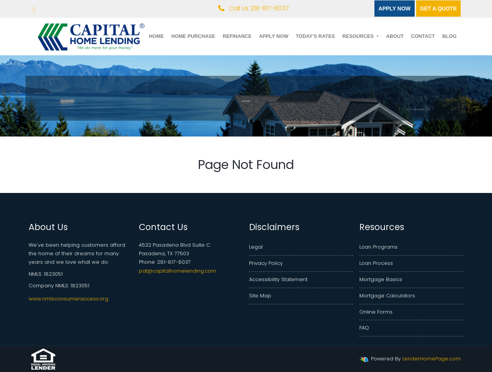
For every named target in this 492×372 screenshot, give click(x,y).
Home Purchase (193, 36)
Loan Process (376, 263)
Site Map (260, 295)
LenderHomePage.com (431, 358)
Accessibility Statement (278, 279)
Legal (256, 247)
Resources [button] (358, 36)
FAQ (364, 327)
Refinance (237, 36)
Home (156, 36)
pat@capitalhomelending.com (177, 271)
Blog (449, 36)
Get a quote (438, 8)
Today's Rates (315, 36)
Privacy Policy (266, 263)
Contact (423, 36)
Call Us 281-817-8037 (253, 8)
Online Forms (376, 312)
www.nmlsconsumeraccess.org (68, 298)
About (395, 36)
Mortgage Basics (380, 279)
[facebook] (34, 9)
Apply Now (394, 8)
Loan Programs (378, 247)
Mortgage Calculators (387, 295)
